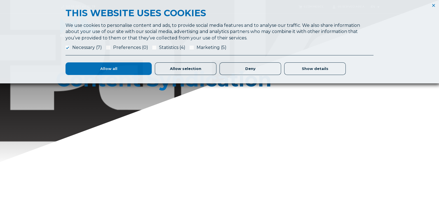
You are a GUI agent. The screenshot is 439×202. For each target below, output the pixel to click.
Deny (250, 68)
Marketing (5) (211, 47)
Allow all (108, 68)
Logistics (251, 164)
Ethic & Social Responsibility (356, 144)
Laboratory (253, 151)
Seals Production (259, 157)
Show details (315, 68)
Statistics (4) (172, 47)
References (340, 137)
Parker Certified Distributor (267, 184)
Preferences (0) (130, 47)
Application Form (259, 144)
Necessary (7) (87, 47)
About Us (251, 137)
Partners (251, 171)
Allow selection (185, 68)
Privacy (336, 157)
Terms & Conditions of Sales (356, 151)
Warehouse (253, 177)
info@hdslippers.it (72, 169)
